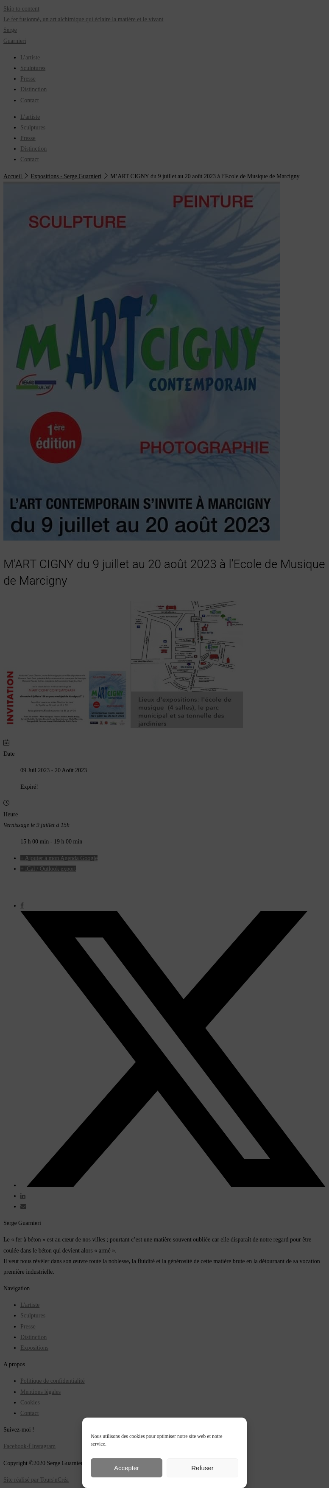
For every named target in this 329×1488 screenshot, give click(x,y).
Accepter (126, 1467)
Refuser (202, 1467)
